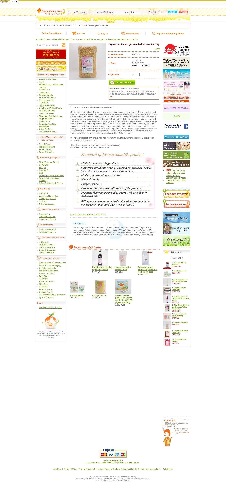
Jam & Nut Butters (47, 216)
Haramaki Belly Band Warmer (52, 295)
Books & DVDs (45, 289)
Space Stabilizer (46, 297)
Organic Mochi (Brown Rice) (179, 315)
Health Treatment (46, 273)
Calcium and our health (176, 178)
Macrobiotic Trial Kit (48, 132)
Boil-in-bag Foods (47, 111)
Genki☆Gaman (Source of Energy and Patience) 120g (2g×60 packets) (124, 299)
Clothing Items (45, 292)
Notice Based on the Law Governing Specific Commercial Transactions (129, 469)
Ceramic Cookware (47, 250)
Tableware (43, 242)
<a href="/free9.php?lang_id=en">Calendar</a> (176, 380)
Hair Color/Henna (47, 281)
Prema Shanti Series (87, 39)
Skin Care (43, 284)
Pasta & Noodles (46, 152)
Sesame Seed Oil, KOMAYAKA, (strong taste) (180, 298)
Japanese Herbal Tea (48, 196)
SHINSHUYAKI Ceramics (50, 307)
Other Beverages (46, 204)
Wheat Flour (44, 90)
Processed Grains (47, 147)
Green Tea (43, 193)
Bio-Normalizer (77, 295)
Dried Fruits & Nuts (47, 219)
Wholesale (168, 469)
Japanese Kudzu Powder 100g (123, 268)
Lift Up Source (99, 295)
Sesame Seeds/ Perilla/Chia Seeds (47, 96)
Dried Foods (44, 121)
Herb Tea (43, 201)
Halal (41, 82)
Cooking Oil (44, 170)
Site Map (57, 469)
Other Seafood (45, 129)
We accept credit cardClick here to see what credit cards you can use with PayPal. (113, 461)
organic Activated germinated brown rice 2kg (118, 39)
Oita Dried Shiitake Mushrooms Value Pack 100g (180, 307)
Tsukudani (43, 103)
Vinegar (42, 167)
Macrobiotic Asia (43, 39)
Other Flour (44, 92)
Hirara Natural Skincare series (52, 263)
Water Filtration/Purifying (50, 265)
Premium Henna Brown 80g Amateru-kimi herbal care (147, 269)
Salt (41, 173)
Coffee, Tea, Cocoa (47, 198)
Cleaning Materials (47, 268)
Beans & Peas (45, 149)
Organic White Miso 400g (179, 289)
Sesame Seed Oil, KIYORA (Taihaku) (180, 280)
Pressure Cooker (46, 245)
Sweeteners (44, 214)
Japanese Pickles (47, 105)
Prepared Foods (46, 119)
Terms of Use (70, 469)
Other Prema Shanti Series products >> (88, 214)
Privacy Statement (86, 469)
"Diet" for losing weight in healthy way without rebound (175, 173)
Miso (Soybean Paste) (49, 162)
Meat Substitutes (46, 113)
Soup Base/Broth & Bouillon (51, 175)
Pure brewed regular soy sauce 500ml (102, 268)
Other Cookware (46, 253)
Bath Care (43, 276)
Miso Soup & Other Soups (50, 116)
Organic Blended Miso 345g (180, 332)
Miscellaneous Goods (48, 271)
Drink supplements (47, 229)
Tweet (157, 48)
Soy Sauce (44, 165)
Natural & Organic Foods (64, 39)
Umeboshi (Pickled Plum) (50, 108)
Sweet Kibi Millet (181, 322)
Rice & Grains (45, 144)
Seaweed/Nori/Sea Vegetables (47, 125)
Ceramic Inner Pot (47, 247)
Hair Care (43, 279)
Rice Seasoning (46, 100)
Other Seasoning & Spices (51, 183)
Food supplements (47, 232)
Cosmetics (43, 287)
